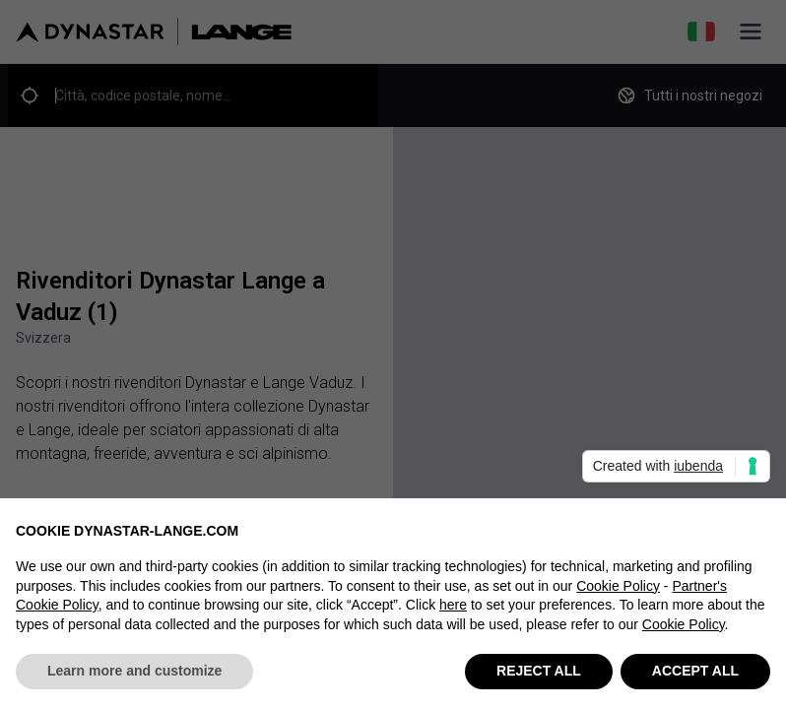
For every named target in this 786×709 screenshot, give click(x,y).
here (453, 605)
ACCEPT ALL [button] (695, 671)
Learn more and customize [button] (134, 671)
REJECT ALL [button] (538, 671)
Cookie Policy (618, 586)
